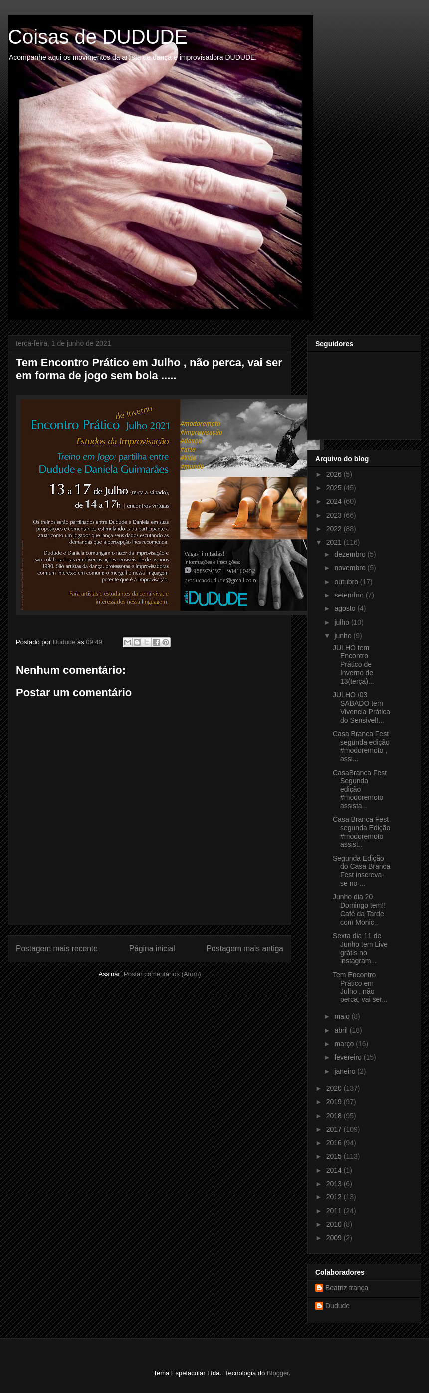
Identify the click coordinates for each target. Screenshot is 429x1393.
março (345, 1044)
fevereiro (348, 1057)
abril (341, 1030)
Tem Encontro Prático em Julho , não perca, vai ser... (360, 987)
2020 (335, 1088)
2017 (335, 1129)
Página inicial (152, 948)
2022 (335, 529)
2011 (335, 1211)
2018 (335, 1116)
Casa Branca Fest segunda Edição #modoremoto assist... (361, 831)
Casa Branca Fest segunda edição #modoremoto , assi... (361, 746)
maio (342, 1016)
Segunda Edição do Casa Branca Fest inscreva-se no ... (361, 870)
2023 (335, 515)
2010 (335, 1224)
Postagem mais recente (57, 948)
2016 (335, 1143)
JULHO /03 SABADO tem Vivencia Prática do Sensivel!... (361, 707)
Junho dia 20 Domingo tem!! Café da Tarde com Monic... (359, 909)
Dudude (337, 1306)
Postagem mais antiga (245, 948)
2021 (335, 542)
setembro (349, 595)
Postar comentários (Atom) (162, 974)
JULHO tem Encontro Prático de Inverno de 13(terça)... (353, 664)
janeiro (345, 1071)
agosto (345, 608)
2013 (335, 1184)
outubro (347, 582)
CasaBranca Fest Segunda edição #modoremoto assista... (360, 789)
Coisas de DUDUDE (98, 37)
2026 (335, 474)
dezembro (350, 554)
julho (342, 622)
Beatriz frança (346, 1288)
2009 (335, 1238)
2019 (335, 1102)
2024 (335, 501)
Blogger (278, 1373)
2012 (335, 1197)
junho (343, 636)
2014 (335, 1170)
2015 (335, 1156)
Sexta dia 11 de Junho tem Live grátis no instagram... (360, 948)
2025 (335, 488)
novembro (350, 568)
